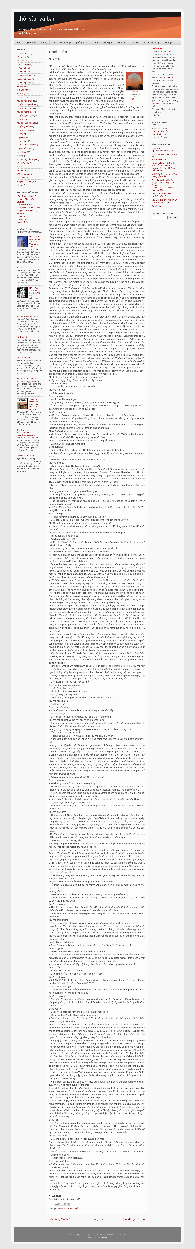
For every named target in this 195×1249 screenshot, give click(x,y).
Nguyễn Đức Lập (160, 131)
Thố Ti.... (21, 267)
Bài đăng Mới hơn (60, 1219)
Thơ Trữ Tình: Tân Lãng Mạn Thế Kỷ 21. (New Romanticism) (28, 432)
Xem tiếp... (156, 206)
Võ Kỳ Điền (23, 222)
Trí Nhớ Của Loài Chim (27, 316)
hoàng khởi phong (25, 75)
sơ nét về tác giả (152, 42)
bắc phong (21, 57)
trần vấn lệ (21, 170)
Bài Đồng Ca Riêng (25, 456)
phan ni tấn (22, 141)
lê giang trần (22, 90)
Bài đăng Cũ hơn (134, 1219)
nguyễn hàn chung (25, 101)
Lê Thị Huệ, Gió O (26, 205)
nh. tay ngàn (22, 134)
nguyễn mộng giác (25, 112)
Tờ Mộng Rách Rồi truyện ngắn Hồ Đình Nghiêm (34, 404)
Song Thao (23, 219)
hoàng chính (22, 72)
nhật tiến (63, 1208)
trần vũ (20, 167)
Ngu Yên (22, 216)
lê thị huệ (21, 93)
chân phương (23, 64)
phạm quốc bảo (24, 148)
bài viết (135, 42)
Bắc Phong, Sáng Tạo (28, 196)
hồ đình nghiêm (24, 82)
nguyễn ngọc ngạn (25, 115)
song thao (21, 152)
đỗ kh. (19, 185)
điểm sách (122, 42)
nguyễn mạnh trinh (25, 108)
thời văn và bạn (37, 19)
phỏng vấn (81, 42)
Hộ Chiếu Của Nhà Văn (27, 378)
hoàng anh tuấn (24, 68)
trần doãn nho (23, 163)
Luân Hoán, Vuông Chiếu (29, 207)
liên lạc (168, 42)
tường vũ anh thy (24, 174)
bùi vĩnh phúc (23, 53)
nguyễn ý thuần (24, 126)
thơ (18, 42)
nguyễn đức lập (24, 130)
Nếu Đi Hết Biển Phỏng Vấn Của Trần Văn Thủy (34, 242)
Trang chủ (97, 1219)
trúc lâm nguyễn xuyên (27, 159)
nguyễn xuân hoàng (26, 123)
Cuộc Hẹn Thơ (23, 358)
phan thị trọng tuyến (26, 145)
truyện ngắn (31, 42)
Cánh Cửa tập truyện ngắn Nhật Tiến (163, 149)
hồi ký (44, 42)
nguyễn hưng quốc (25, 104)
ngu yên (20, 97)
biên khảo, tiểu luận (61, 42)
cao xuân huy (23, 61)
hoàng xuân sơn (24, 79)
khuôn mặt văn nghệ (102, 42)
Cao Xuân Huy (159, 134)
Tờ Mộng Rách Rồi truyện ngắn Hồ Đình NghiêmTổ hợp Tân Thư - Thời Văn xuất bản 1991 (164, 167)
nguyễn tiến (22, 119)
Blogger (103, 1237)
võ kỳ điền (21, 178)
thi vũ (19, 156)
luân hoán (21, 86)
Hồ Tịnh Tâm (22, 337)
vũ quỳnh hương (24, 181)
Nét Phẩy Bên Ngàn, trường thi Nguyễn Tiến (164, 175)
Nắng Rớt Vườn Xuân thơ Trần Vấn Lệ (35, 292)
